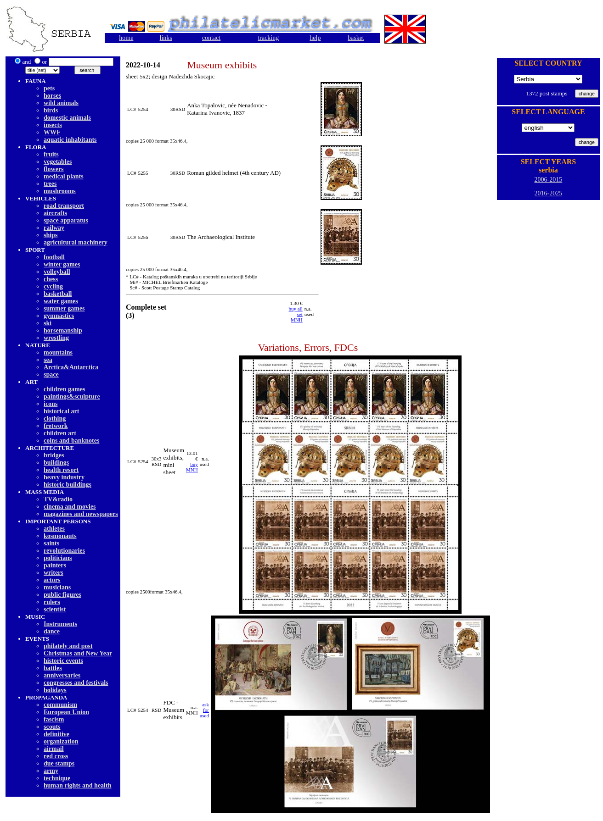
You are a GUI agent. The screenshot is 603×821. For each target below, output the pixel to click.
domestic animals (67, 117)
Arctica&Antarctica (71, 367)
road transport (64, 205)
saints (51, 543)
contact (211, 37)
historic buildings (67, 484)
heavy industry (64, 477)
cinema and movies (70, 506)
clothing (55, 418)
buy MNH (192, 466)
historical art (61, 411)
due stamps (59, 763)
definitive (56, 734)
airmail (54, 748)
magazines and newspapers (81, 513)
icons (50, 403)
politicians (58, 558)
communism (60, 704)
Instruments (60, 624)
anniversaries (62, 675)
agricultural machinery (75, 242)
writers (53, 572)
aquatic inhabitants (70, 139)
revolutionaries (64, 550)
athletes (54, 528)
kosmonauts (60, 536)
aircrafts (55, 213)
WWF (52, 132)
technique (57, 778)
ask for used (204, 710)
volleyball (57, 271)
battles (53, 668)
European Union (66, 712)
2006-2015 (549, 179)
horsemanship (63, 330)
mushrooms (60, 191)
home (126, 37)
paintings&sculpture (72, 396)
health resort (61, 469)
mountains (58, 352)
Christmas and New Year (78, 653)
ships (50, 235)
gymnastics (59, 315)
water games (61, 301)
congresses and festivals (76, 682)
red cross (56, 756)
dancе (52, 631)
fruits (51, 154)
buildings (56, 462)
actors (52, 580)
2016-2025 (549, 193)
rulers (52, 602)
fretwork (56, 425)
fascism (54, 719)
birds (51, 110)
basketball (58, 293)
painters (55, 565)
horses (52, 95)
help (315, 37)
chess (51, 279)
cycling (53, 286)
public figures (62, 594)
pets (49, 88)
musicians (57, 587)
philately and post (68, 646)
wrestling (56, 337)
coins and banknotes (71, 440)
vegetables (58, 161)
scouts (52, 726)
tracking (268, 37)
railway (54, 227)
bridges (54, 455)
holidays (55, 690)
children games (64, 389)
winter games (62, 264)
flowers (54, 169)
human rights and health (77, 785)
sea (48, 359)
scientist (55, 609)
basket (356, 37)
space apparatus (66, 220)
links (166, 37)
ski (47, 323)
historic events (63, 660)
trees (50, 183)
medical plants (64, 176)
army (51, 770)
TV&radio (58, 499)
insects (53, 125)
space (51, 374)
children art (60, 433)
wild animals (61, 103)
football (54, 257)
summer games (64, 308)
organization (61, 741)
